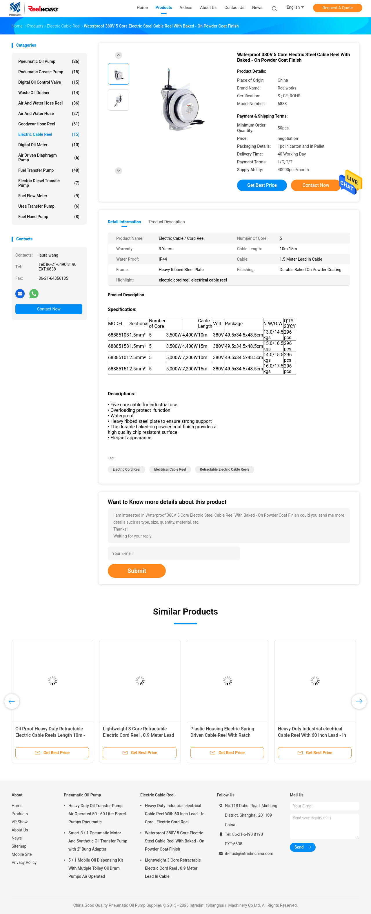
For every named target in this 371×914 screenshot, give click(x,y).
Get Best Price (262, 185)
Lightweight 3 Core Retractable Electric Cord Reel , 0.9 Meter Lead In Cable (138, 735)
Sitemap (19, 846)
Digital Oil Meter (48, 145)
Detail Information (124, 222)
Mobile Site (22, 854)
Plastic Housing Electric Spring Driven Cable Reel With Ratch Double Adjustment (222, 735)
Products (20, 813)
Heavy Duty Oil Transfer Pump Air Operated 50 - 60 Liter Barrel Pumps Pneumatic (97, 813)
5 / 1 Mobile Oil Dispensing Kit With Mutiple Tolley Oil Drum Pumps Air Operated (95, 868)
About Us (20, 830)
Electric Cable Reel (48, 134)
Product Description (167, 222)
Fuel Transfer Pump (48, 170)
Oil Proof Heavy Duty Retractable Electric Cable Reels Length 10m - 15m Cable (50, 735)
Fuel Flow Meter (48, 196)
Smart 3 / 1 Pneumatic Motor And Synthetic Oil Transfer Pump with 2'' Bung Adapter (97, 841)
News (17, 838)
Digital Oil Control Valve (48, 82)
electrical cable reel (170, 469)
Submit (137, 570)
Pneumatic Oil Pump (48, 61)
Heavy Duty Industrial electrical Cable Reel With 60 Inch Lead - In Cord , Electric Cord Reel (312, 735)
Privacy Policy (24, 862)
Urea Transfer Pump (48, 206)
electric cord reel (126, 469)
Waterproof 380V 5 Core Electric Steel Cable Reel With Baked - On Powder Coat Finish (174, 841)
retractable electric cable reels (225, 469)
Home (17, 805)
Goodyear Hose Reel (48, 124)
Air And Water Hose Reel (48, 103)
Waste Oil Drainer (48, 93)
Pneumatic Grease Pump (48, 72)
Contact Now (49, 309)
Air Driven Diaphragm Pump (48, 157)
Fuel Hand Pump (48, 217)
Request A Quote (338, 8)
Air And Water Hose (48, 113)
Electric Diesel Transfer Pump (48, 183)
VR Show (20, 822)
